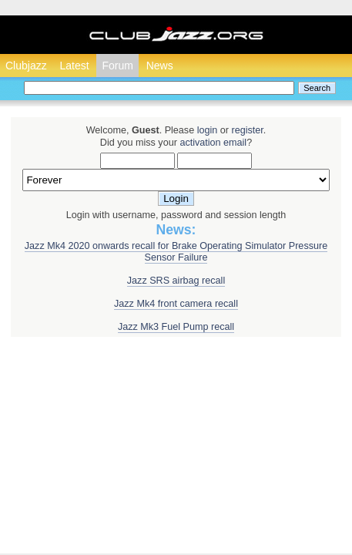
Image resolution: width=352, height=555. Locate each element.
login (207, 130)
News (159, 65)
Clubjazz (26, 65)
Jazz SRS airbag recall (176, 280)
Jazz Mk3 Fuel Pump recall (176, 326)
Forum (117, 65)
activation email (212, 142)
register (247, 130)
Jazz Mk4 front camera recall (176, 303)
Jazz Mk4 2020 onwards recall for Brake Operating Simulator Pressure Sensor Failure (176, 251)
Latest (74, 65)
